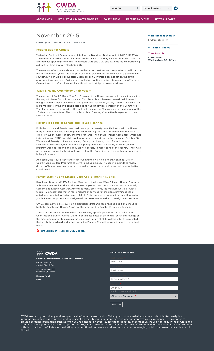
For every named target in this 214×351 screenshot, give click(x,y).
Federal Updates (158, 40)
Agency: (115, 284)
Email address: (119, 275)
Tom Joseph (79, 43)
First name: (117, 258)
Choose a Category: (123, 296)
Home (60, 7)
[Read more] (176, 8)
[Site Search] (137, 8)
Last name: (117, 266)
